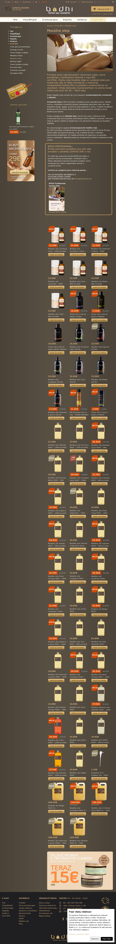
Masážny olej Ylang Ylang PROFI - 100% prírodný (99, 513)
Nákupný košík (104, 9)
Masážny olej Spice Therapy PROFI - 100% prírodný (100, 677)
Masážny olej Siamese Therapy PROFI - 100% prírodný (57, 709)
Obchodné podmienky (48, 908)
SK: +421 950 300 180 (72, 903)
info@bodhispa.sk (83, 179)
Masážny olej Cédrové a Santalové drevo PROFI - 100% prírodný (79, 545)
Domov (50, 26)
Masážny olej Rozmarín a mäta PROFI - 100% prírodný (57, 644)
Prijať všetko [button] (107, 939)
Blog (17, 2)
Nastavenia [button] (95, 939)
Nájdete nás (24, 921)
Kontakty (27, 2)
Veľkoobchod (87, 2)
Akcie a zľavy (44, 903)
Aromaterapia (50, 19)
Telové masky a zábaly (19, 53)
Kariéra (22, 916)
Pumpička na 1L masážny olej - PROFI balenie (99, 775)
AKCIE (44, 2)
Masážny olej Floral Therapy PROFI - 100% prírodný (57, 578)
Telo (15, 19)
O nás (7, 2)
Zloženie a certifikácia (28, 911)
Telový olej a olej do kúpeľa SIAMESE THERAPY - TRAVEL (99, 414)
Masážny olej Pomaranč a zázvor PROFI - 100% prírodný (57, 677)
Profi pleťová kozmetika (20, 47)
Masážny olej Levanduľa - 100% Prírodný (55, 284)
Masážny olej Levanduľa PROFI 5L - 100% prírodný (78, 810)
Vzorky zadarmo (25, 908)
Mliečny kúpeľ (15, 61)
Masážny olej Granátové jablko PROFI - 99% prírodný (100, 578)
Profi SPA (97, 19)
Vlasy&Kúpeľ (30, 19)
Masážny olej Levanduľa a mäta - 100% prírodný (78, 251)
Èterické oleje (15, 67)
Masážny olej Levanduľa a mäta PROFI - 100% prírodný (57, 611)
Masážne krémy (16, 56)
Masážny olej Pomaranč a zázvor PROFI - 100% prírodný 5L (57, 843)
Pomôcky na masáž (18, 70)
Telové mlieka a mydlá (19, 64)
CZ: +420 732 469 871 (72, 908)
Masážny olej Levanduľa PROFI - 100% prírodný (77, 677)
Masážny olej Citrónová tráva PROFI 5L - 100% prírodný (100, 810)
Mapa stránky (44, 916)
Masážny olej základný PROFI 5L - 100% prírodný (79, 843)
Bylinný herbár (25, 913)
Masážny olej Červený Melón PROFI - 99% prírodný (57, 480)
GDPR (21, 918)
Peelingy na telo (16, 50)
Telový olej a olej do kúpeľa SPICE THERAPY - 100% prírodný (57, 349)
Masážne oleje (70, 26)
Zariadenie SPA (16, 73)
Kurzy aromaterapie (27, 905)
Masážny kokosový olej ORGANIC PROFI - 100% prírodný (100, 709)
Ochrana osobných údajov (79, 934)
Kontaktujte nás (46, 913)
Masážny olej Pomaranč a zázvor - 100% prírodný (100, 251)
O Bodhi (22, 903)
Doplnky (67, 19)
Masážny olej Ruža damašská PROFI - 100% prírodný (98, 644)
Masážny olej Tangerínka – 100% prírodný (77, 513)
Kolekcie (82, 19)
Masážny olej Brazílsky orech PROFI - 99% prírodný (100, 447)
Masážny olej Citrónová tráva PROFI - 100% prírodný (79, 480)
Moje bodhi (102, 2)
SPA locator (71, 2)
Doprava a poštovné (47, 905)
